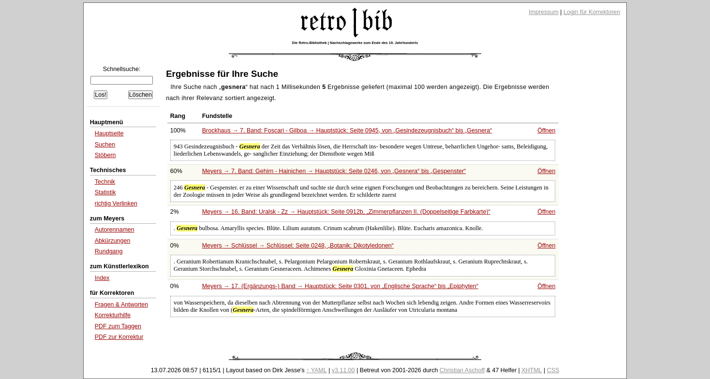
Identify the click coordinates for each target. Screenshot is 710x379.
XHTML (531, 370)
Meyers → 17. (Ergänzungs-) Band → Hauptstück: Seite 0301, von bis (340, 286)
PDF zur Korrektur (119, 337)
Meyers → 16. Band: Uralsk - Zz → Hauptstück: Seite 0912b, (346, 211)
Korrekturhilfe (113, 315)
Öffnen (546, 130)
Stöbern (105, 155)
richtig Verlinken (116, 203)
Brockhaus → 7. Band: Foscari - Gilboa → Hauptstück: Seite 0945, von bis (347, 130)
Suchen (105, 144)
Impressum (544, 12)
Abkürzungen (113, 240)
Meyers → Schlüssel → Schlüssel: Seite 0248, (298, 245)
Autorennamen (114, 229)
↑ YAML (316, 370)
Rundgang (109, 251)
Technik (105, 181)
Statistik (105, 192)
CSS (553, 370)
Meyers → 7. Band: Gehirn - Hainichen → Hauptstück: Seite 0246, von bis (334, 171)
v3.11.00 (343, 370)
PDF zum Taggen (118, 326)
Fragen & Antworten (121, 304)
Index (102, 278)
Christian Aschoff (462, 370)
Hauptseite (109, 133)
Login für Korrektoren (591, 12)
